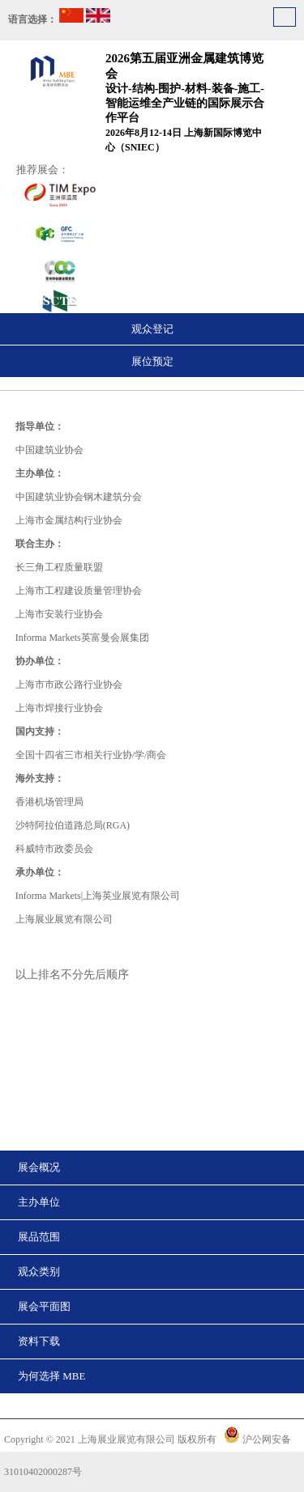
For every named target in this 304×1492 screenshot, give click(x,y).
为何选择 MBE (51, 1376)
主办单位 (39, 1202)
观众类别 (39, 1271)
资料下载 (39, 1341)
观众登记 (152, 329)
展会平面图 (44, 1306)
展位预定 (152, 361)
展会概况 (39, 1167)
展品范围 (39, 1237)
